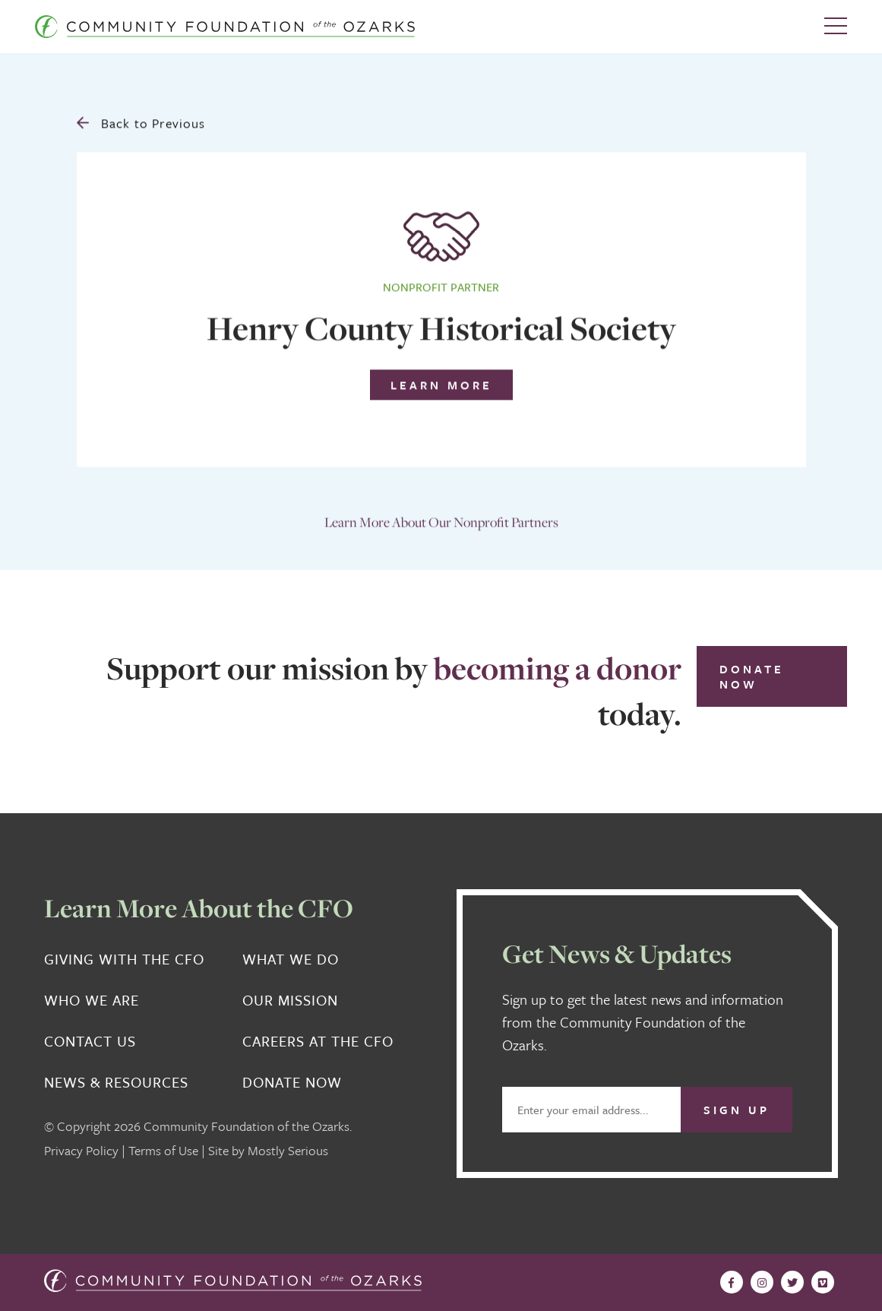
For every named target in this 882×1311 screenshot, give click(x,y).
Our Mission (290, 1000)
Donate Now (751, 676)
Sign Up (736, 1109)
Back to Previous (141, 118)
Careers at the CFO (318, 1041)
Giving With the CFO (124, 959)
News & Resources (116, 1082)
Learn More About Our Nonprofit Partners (441, 517)
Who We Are (91, 1000)
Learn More (441, 380)
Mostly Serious (288, 1150)
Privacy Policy (81, 1150)
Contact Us (90, 1041)
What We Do (290, 959)
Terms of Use (163, 1150)
